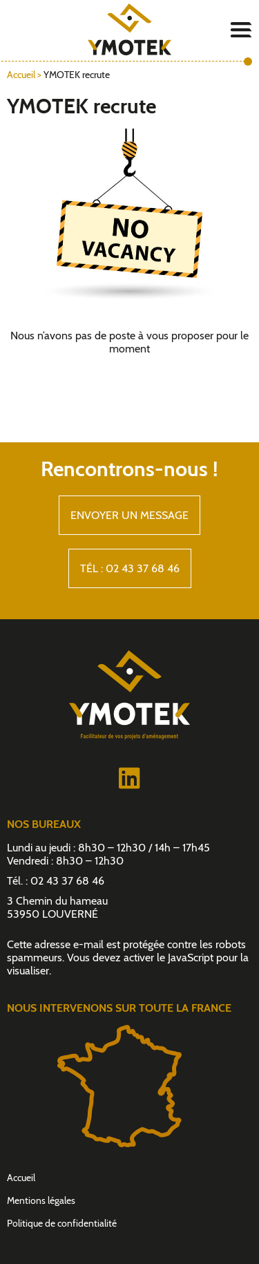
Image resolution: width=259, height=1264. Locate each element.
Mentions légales (41, 1200)
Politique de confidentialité (62, 1223)
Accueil (21, 74)
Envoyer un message (129, 515)
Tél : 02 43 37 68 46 (130, 568)
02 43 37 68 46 (67, 880)
